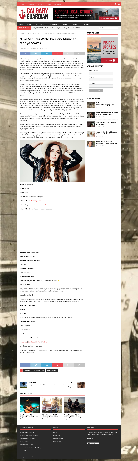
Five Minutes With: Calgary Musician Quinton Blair (30, 417)
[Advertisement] (101, 180)
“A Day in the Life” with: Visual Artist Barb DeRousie (106, 132)
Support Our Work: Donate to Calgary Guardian (33, 447)
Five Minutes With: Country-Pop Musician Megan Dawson (107, 113)
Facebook (31, 342)
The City (86, 24)
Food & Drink (53, 24)
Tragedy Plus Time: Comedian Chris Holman (106, 123)
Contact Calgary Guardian (27, 438)
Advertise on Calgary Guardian (29, 435)
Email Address (93, 70)
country (27, 370)
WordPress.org (57, 441)
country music (39, 370)
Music (65, 24)
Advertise (31, 4)
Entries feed (56, 435)
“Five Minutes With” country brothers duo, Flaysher (72, 417)
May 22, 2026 (101, 116)
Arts (29, 24)
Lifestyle (39, 24)
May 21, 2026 (101, 126)
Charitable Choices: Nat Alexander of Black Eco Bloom (106, 142)
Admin (34, 48)
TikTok (38, 342)
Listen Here (44, 205)
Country (41, 48)
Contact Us (41, 4)
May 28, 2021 (26, 48)
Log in (55, 432)
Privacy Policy (24, 441)
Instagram (23, 342)
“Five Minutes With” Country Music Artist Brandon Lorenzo (50, 417)
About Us (21, 4)
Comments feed (58, 438)
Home (21, 24)
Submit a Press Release (54, 4)
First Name (92, 77)
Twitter (44, 342)
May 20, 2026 (101, 135)
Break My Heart (36, 200)
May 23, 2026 (101, 106)
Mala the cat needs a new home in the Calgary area (105, 103)
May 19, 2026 (101, 145)
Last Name (92, 83)
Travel (74, 24)
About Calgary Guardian (27, 432)
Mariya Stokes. (52, 370)
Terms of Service (24, 450)
